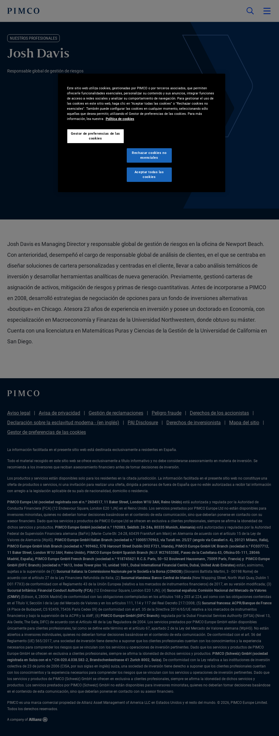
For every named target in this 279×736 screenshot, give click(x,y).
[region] (141, 133)
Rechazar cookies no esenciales (149, 155)
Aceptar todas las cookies (149, 174)
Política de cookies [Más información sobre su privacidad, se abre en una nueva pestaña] (120, 119)
